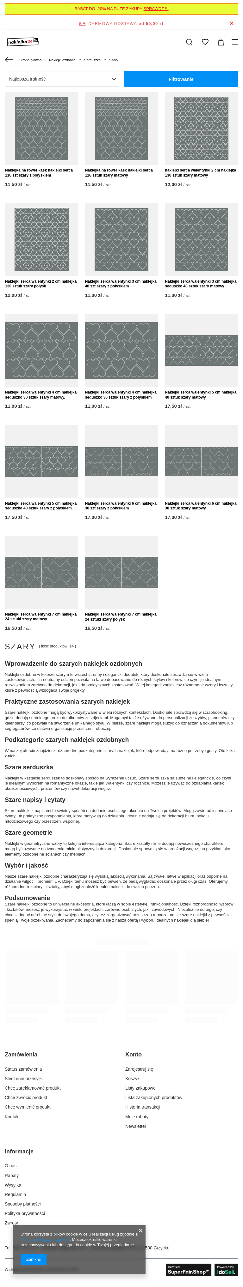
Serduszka (92, 60)
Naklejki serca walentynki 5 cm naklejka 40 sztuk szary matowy (200, 395)
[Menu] (236, 42)
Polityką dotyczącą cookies (45, 1239)
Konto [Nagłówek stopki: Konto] (133, 1054)
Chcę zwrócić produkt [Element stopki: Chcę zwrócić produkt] (26, 1097)
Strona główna (30, 60)
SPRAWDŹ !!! (156, 8)
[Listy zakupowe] (205, 42)
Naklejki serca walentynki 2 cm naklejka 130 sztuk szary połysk (41, 284)
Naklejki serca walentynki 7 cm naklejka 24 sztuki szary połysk (121, 617)
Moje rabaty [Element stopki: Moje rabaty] (136, 1116)
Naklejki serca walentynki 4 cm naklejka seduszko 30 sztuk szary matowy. (41, 395)
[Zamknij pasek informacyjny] (231, 23)
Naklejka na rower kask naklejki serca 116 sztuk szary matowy (119, 172)
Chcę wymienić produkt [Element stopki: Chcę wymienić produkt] (28, 1107)
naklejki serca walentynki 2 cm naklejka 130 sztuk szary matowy (200, 172)
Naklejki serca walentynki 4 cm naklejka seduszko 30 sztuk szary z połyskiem (121, 395)
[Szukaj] (189, 42)
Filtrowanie (181, 79)
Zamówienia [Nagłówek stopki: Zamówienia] (21, 1054)
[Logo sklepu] (23, 42)
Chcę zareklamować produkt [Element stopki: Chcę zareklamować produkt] (33, 1088)
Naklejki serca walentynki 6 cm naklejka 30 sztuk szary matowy (200, 506)
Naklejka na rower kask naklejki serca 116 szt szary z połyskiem (39, 172)
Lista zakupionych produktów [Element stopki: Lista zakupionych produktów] (153, 1097)
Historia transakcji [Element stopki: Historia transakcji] (142, 1107)
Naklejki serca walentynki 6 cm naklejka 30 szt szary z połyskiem (121, 506)
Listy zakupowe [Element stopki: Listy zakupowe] (140, 1088)
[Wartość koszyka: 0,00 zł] (221, 42)
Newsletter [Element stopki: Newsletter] (135, 1126)
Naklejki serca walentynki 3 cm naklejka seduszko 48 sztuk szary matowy (200, 284)
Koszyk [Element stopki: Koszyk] (132, 1078)
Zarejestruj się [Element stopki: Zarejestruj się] (139, 1069)
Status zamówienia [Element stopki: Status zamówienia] (23, 1069)
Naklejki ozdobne (62, 60)
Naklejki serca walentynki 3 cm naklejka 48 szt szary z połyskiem (121, 284)
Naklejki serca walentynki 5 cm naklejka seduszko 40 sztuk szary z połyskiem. (41, 506)
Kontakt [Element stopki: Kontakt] (12, 1116)
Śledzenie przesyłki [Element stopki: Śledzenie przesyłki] (24, 1078)
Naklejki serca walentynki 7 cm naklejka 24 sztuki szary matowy (41, 617)
